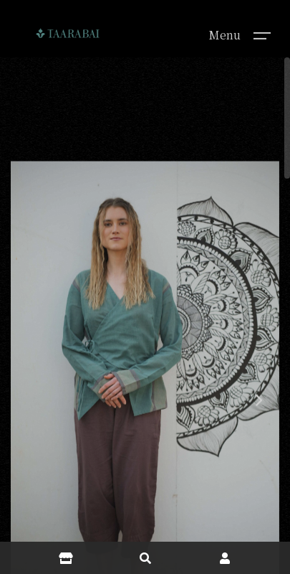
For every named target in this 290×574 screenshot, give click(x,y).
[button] (257, 421)
